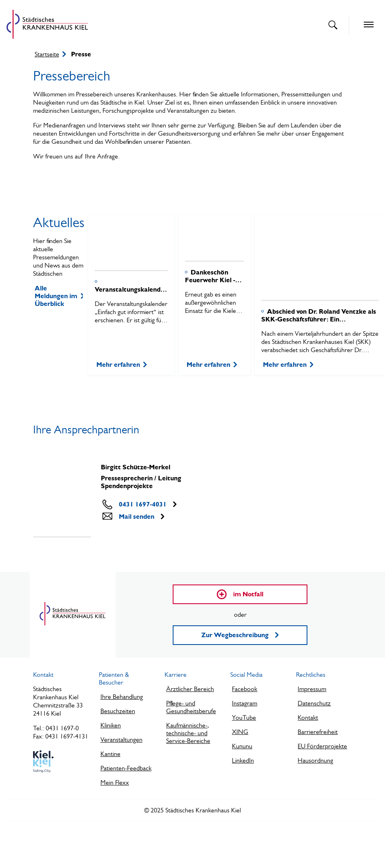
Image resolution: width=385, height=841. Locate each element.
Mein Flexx (114, 782)
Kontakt (308, 717)
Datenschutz (314, 703)
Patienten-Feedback (125, 768)
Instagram (244, 703)
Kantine (110, 754)
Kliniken (110, 725)
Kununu (242, 746)
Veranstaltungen (121, 739)
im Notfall (240, 594)
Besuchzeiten (117, 711)
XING (240, 732)
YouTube (244, 717)
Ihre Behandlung (121, 696)
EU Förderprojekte (322, 746)
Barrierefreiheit (318, 732)
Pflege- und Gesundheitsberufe (191, 707)
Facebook (244, 689)
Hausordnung (315, 760)
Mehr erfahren (121, 364)
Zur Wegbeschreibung (240, 635)
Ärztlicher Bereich (190, 689)
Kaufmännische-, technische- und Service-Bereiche (188, 733)
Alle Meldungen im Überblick (59, 296)
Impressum (312, 689)
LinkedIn (243, 760)
